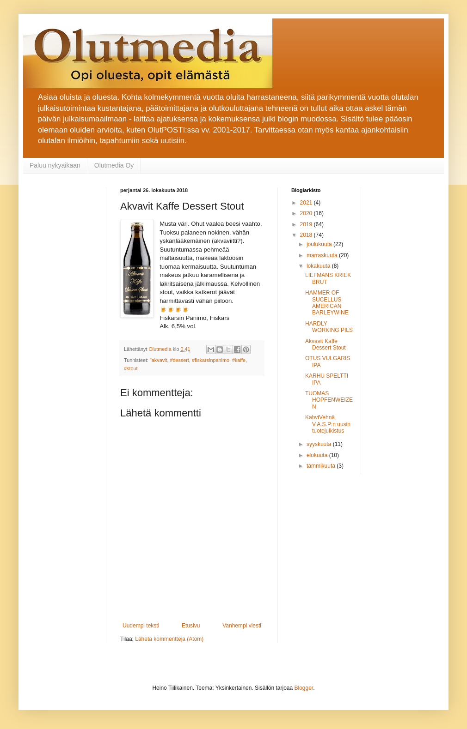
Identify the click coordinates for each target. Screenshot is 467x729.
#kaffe (239, 360)
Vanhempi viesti (241, 625)
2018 (307, 235)
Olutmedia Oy (114, 165)
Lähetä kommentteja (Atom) (169, 639)
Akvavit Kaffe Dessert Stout (325, 344)
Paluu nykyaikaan (55, 165)
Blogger (304, 688)
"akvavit (158, 360)
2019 (307, 224)
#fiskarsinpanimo (210, 360)
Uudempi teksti (141, 625)
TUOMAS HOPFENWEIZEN (329, 400)
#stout (130, 368)
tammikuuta (322, 466)
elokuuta (318, 455)
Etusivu (191, 625)
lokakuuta (319, 266)
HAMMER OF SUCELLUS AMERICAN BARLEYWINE (327, 302)
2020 (307, 213)
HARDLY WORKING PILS (329, 326)
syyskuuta (320, 444)
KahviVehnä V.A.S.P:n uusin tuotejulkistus (327, 424)
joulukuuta (320, 244)
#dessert (179, 360)
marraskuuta (323, 255)
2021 (307, 202)
